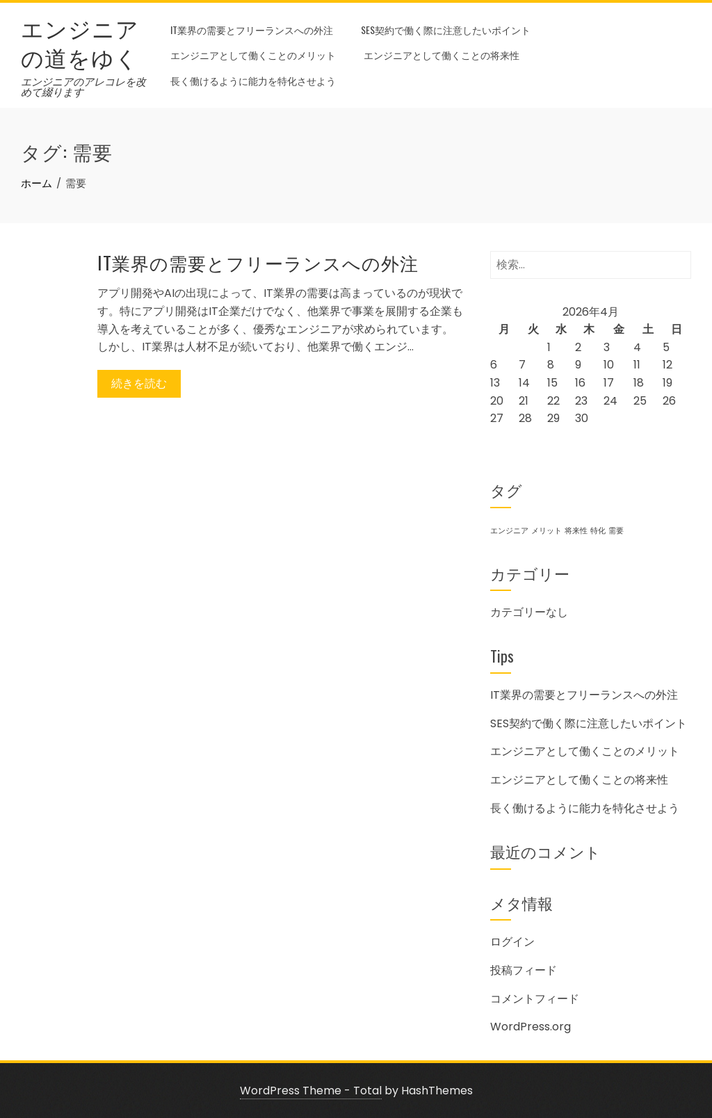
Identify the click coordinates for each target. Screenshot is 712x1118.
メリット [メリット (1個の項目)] (546, 531)
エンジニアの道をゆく (80, 42)
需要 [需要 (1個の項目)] (616, 531)
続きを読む (139, 383)
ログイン (512, 942)
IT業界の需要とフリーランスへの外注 (251, 29)
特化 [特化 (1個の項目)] (598, 531)
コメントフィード (534, 999)
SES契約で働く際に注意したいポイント (446, 29)
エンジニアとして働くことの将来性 (441, 54)
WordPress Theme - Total (311, 1091)
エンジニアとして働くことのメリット (253, 54)
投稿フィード (523, 970)
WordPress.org (530, 1027)
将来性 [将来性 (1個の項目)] (576, 531)
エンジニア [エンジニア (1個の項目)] (509, 531)
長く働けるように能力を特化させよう (253, 80)
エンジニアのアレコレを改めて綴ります (83, 86)
